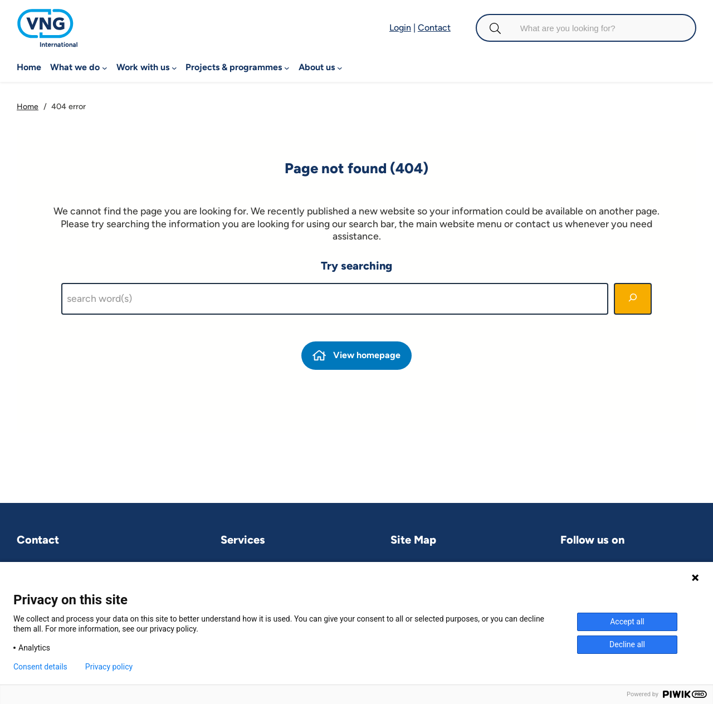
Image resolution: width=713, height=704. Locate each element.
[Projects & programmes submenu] (287, 67)
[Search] (633, 299)
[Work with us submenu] (174, 67)
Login (400, 27)
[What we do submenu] (105, 67)
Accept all (627, 621)
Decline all (627, 644)
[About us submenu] (340, 67)
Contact (434, 27)
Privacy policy (109, 666)
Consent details (40, 666)
